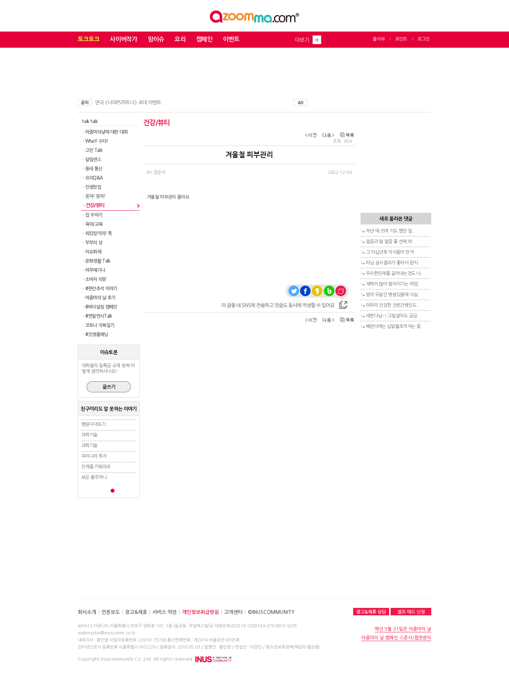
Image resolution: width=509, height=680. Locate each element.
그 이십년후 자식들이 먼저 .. (391, 252)
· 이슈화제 (92, 252)
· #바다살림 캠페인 (100, 307)
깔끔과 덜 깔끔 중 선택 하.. (390, 241)
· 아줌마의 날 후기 (99, 297)
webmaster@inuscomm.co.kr (106, 633)
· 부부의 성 (92, 242)
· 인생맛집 (92, 187)
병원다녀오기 (93, 424)
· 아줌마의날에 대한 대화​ (105, 132)
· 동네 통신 (92, 168)
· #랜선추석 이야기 (100, 288)
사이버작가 (123, 39)
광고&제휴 (136, 612)
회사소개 (87, 612)
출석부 (379, 39)
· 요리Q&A (93, 178)
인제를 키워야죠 (96, 466)
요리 (180, 39)
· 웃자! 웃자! (94, 196)
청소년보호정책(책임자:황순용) (293, 647)
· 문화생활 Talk (97, 261)
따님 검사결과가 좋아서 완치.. (393, 262)
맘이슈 (156, 39)
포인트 (401, 39)
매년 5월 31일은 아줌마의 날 (403, 629)
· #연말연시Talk (97, 316)
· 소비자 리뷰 (94, 279)
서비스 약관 (164, 612)
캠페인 (204, 39)
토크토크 (88, 39)
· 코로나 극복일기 (99, 325)
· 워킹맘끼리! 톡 (97, 233)
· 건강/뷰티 (93, 205)
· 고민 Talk (93, 150)
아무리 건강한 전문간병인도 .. (393, 305)
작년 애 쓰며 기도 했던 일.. (390, 231)
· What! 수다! (95, 141)
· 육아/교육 (93, 224)
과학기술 (89, 435)
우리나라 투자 (93, 456)
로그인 (423, 39)
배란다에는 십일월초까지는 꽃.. (394, 326)
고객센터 (233, 612)
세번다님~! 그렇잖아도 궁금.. (392, 315)
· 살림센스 (92, 159)
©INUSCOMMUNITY (271, 612)
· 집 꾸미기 (92, 215)
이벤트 (231, 39)
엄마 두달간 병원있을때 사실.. (393, 294)
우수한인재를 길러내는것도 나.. (394, 273)
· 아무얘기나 (94, 270)
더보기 (302, 39)
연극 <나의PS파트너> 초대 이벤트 (128, 102)
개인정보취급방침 (200, 612)
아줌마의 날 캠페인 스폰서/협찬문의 (396, 637)
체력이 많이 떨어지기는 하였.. (393, 284)
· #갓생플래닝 (95, 334)
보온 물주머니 (93, 477)
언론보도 (110, 612)
